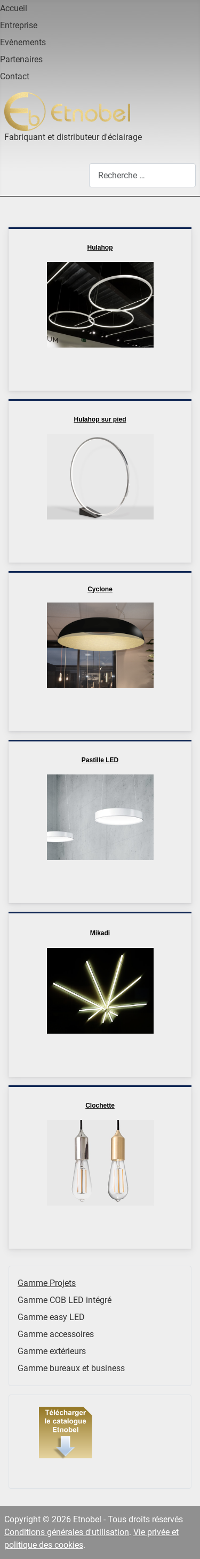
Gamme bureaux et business (71, 1368)
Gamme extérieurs (52, 1351)
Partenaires (21, 59)
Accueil (13, 8)
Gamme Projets (47, 1283)
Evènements (23, 42)
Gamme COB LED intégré (64, 1300)
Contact (14, 76)
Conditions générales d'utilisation (66, 1532)
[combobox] (142, 175)
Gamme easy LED (51, 1317)
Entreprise (18, 25)
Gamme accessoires (56, 1334)
